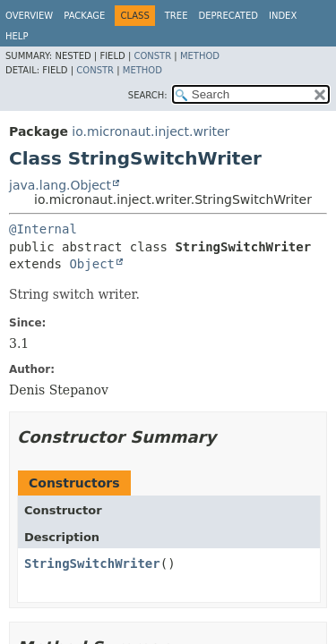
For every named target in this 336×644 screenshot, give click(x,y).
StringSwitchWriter (92, 563)
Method (200, 56)
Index (283, 16)
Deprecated (228, 16)
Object (92, 264)
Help (16, 36)
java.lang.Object (60, 185)
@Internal (43, 229)
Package (84, 16)
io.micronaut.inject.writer (150, 131)
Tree (176, 16)
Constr (152, 56)
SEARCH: (148, 95)
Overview (29, 16)
